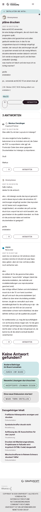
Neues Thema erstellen (17, 399)
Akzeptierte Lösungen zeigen (20, 385)
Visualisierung (10, 437)
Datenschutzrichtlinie (20, 499)
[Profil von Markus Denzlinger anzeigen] (17, 123)
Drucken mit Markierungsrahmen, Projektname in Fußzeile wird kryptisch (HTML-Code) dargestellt (20, 444)
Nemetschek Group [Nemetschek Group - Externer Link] (20, 510)
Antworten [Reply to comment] (27, 169)
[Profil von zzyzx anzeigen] (7, 247)
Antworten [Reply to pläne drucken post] (32, 102)
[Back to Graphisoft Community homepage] (13, 4)
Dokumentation (10, 420)
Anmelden (37, 4)
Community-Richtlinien (20, 504)
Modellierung (10, 427)
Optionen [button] (37, 11)
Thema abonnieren (15, 102)
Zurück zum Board (14, 372)
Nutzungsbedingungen (20, 502)
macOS (5, 96)
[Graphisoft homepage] (30, 482)
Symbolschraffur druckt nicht (18, 424)
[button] (5, 106)
